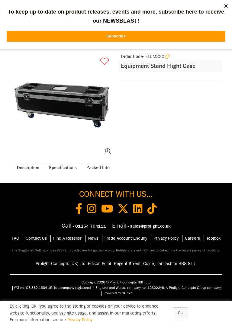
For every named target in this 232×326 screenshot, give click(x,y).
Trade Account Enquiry (126, 238)
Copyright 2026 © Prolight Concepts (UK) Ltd (116, 282)
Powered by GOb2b (118, 293)
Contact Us (36, 238)
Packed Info (98, 167)
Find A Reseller (67, 238)
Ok (180, 313)
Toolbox (213, 238)
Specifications (63, 167)
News (93, 238)
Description (28, 167)
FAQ (15, 238)
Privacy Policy (166, 238)
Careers (192, 238)
